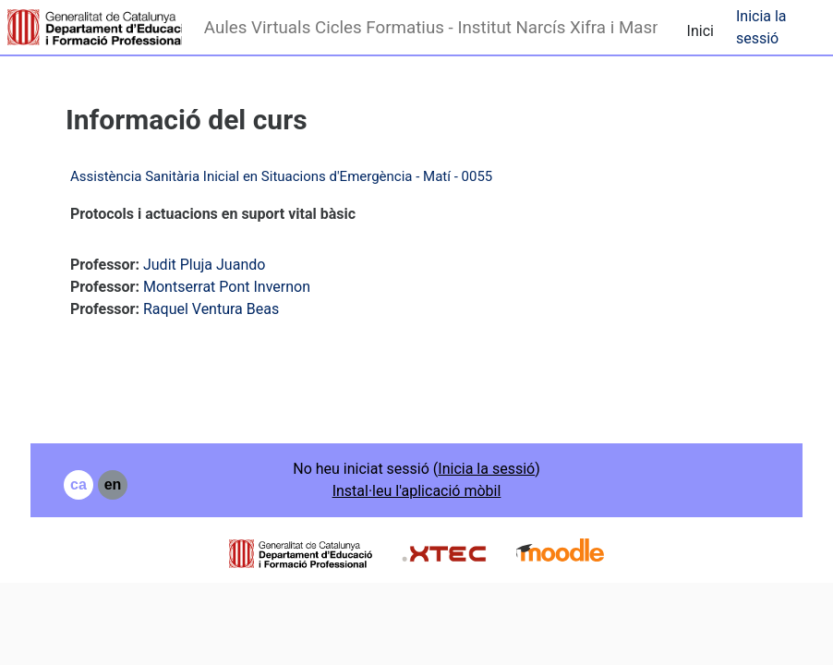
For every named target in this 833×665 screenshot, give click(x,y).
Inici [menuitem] (700, 31)
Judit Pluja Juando (204, 264)
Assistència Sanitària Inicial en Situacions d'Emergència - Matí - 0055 (281, 176)
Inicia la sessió (761, 27)
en (113, 484)
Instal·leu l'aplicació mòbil (416, 491)
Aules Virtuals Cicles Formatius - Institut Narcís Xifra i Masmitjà (431, 28)
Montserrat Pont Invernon (226, 287)
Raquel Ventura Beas (211, 309)
